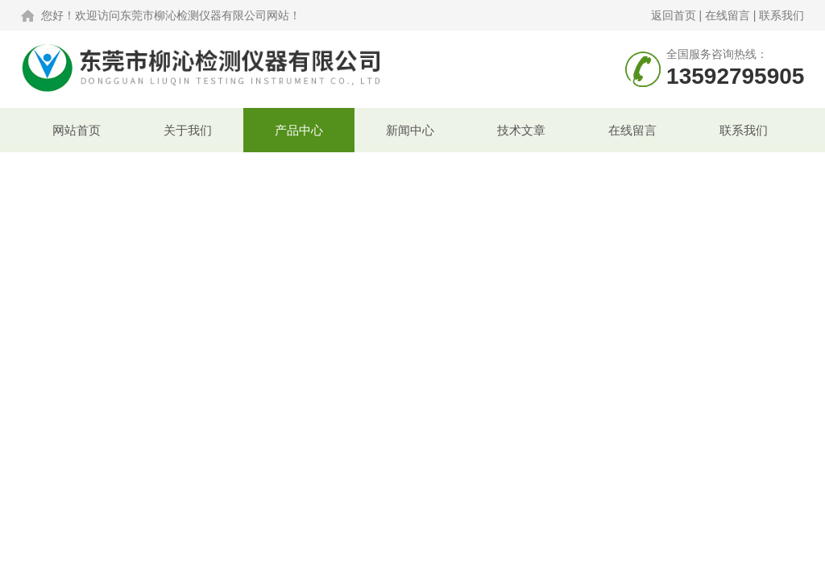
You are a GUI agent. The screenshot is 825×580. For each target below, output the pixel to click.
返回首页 (673, 15)
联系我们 (781, 15)
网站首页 (76, 130)
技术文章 (521, 130)
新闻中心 (410, 130)
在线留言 (727, 15)
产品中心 (299, 130)
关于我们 (188, 130)
